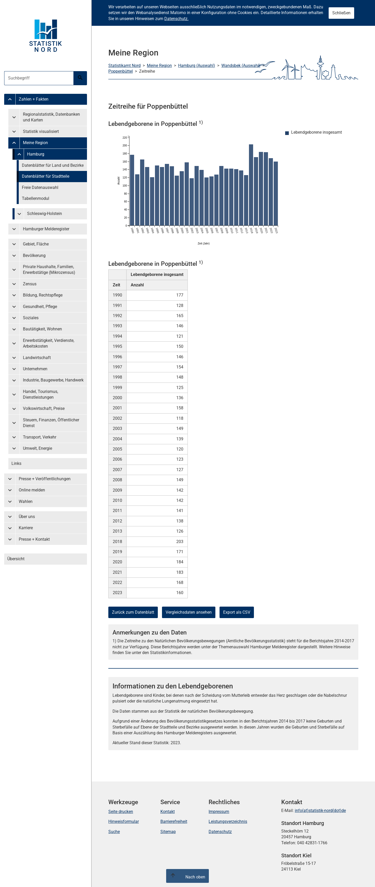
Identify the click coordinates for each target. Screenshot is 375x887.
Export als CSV (236, 612)
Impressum (219, 811)
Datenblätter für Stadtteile (45, 176)
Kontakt (167, 811)
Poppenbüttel (120, 71)
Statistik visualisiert (41, 131)
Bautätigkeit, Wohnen (42, 329)
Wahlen (26, 501)
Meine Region (35, 142)
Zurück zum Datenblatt (133, 612)
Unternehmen (35, 368)
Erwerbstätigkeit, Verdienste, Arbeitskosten (48, 343)
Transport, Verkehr (39, 437)
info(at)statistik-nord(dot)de (320, 810)
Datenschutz (220, 831)
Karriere (26, 527)
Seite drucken (120, 811)
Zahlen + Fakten (33, 99)
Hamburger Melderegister (46, 228)
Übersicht (15, 558)
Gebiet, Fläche (36, 244)
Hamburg (35, 154)
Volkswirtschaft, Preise (44, 408)
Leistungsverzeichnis (228, 821)
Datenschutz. (176, 18)
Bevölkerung (34, 255)
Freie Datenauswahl (40, 187)
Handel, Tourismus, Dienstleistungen (40, 394)
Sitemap (168, 831)
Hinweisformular (123, 821)
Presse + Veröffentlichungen (45, 478)
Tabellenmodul (35, 198)
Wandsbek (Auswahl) (240, 65)
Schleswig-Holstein (44, 213)
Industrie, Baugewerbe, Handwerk (53, 380)
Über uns (27, 516)
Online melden (32, 490)
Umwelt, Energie (37, 448)
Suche (114, 831)
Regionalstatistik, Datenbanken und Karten (51, 117)
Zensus (29, 283)
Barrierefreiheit (173, 821)
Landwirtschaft (37, 357)
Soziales (31, 317)
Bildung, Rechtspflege (43, 295)
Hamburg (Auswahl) (196, 65)
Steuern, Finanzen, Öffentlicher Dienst (51, 422)
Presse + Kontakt (34, 539)
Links (16, 463)
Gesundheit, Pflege (40, 306)
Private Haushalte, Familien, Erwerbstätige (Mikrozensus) (49, 269)
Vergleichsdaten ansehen (189, 612)
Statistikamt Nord (124, 65)
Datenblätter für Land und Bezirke (53, 165)
